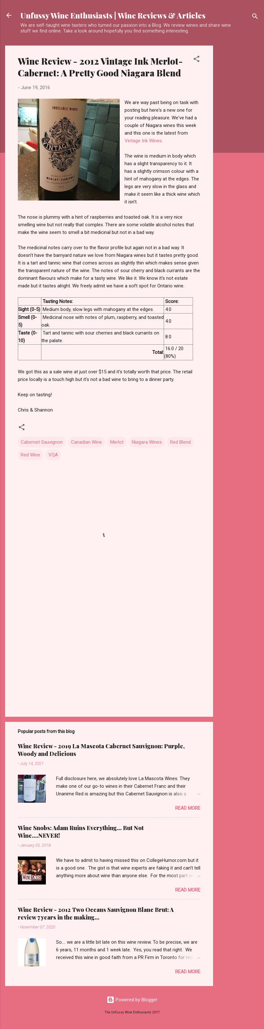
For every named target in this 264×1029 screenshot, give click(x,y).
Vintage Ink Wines (143, 141)
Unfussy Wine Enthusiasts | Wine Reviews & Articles (112, 15)
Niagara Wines (147, 442)
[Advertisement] (238, 141)
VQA (53, 455)
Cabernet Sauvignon (42, 442)
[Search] (255, 17)
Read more (187, 808)
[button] (196, 60)
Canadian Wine (86, 442)
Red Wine (30, 455)
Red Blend (180, 442)
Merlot (117, 442)
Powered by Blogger (132, 1000)
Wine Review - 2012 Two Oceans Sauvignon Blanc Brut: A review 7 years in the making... (96, 913)
